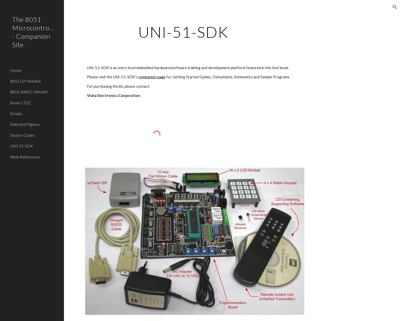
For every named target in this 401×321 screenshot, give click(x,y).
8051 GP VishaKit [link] (25, 81)
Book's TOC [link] (20, 102)
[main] (183, 31)
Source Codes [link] (22, 135)
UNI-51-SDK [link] (21, 145)
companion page (151, 77)
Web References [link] (25, 156)
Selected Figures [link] (25, 124)
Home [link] (15, 70)
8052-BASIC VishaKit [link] (29, 91)
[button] (395, 7)
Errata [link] (15, 113)
